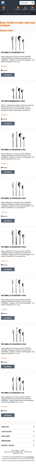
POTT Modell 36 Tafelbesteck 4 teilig (13, 344)
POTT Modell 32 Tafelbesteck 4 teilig (13, 295)
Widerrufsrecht (28, 452)
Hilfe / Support (15, 450)
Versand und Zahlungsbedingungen (13, 452)
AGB (22, 453)
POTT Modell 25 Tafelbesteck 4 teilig (13, 198)
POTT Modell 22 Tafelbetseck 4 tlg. (13, 52)
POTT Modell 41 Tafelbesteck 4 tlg (12, 393)
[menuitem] (32, 8)
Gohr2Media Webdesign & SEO (26, 460)
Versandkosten (30, 457)
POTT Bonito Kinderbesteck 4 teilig (13, 101)
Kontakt (22, 450)
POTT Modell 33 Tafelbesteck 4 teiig (13, 150)
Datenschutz (16, 453)
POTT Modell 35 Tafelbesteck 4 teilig (13, 247)
